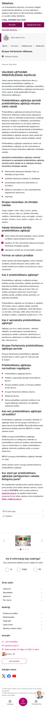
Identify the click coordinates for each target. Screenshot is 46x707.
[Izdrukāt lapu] (23, 511)
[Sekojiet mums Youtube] (14, 676)
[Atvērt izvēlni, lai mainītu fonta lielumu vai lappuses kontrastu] (36, 703)
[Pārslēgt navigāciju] (23, 702)
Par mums (7, 600)
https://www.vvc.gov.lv (11, 499)
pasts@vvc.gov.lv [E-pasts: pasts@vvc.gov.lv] (12, 645)
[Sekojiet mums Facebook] (9, 676)
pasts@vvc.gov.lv (9, 493)
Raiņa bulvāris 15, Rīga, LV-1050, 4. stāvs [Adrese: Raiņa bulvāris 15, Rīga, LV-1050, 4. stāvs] (22, 649)
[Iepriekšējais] (4, 540)
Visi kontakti (14, 661)
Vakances (7, 589)
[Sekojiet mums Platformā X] (4, 676)
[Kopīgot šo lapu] (23, 516)
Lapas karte (8, 624)
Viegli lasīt (7, 621)
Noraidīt (12, 25)
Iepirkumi (7, 596)
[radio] (8, 569)
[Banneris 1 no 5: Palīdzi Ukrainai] (23, 541)
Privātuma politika (10, 613)
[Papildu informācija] (14, 654)
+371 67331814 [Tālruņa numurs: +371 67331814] (11, 642)
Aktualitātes (8, 592)
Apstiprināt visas (34, 25)
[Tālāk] (42, 540)
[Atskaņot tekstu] (11, 56)
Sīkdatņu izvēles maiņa (12, 628)
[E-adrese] (7, 654)
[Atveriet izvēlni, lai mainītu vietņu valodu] (10, 703)
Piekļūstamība (8, 617)
